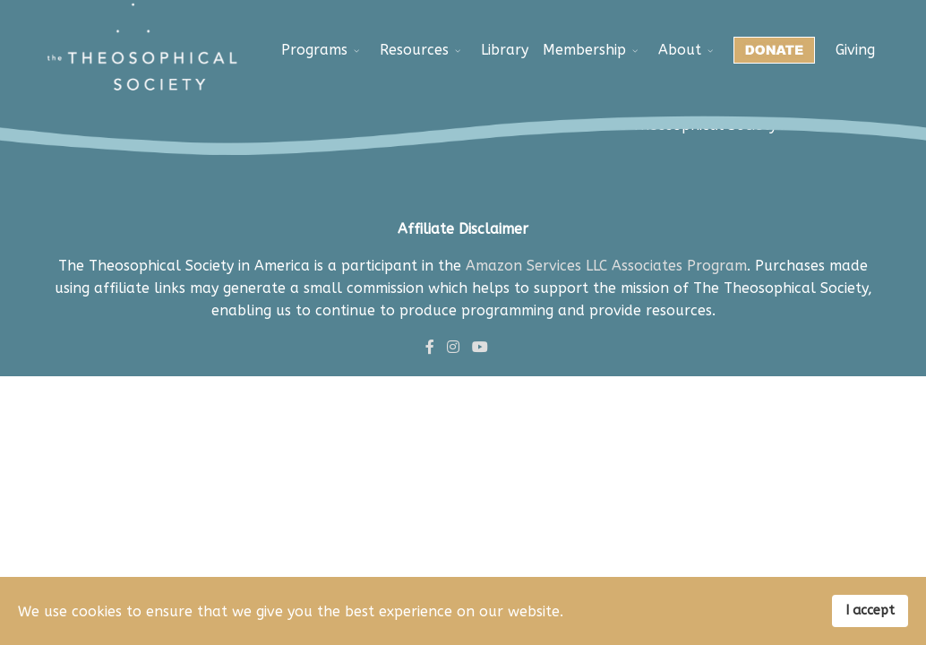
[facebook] (429, 347)
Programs (314, 49)
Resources (414, 49)
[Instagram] (453, 347)
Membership (584, 49)
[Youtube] (480, 347)
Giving (855, 49)
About (679, 49)
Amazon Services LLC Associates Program (606, 265)
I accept (870, 610)
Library (504, 49)
